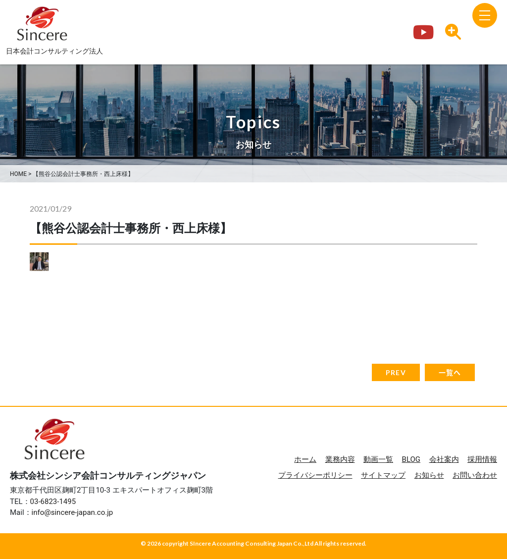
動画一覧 (378, 459)
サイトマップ (383, 475)
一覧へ (450, 372)
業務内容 (340, 459)
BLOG (411, 459)
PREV (396, 372)
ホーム (305, 459)
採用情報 (482, 459)
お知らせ (429, 475)
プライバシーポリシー (315, 475)
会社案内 (444, 459)
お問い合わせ (475, 475)
